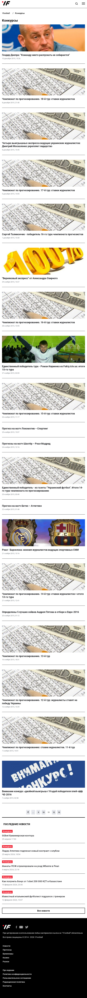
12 (54, 812)
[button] (76, 4)
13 (59, 812)
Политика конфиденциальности (17, 974)
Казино (6, 958)
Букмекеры (8, 954)
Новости (6, 946)
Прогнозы (7, 950)
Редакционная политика (14, 982)
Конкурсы (7, 831)
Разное (6, 961)
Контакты (7, 986)
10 (43, 812)
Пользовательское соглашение (17, 978)
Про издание (8, 970)
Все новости (43, 911)
